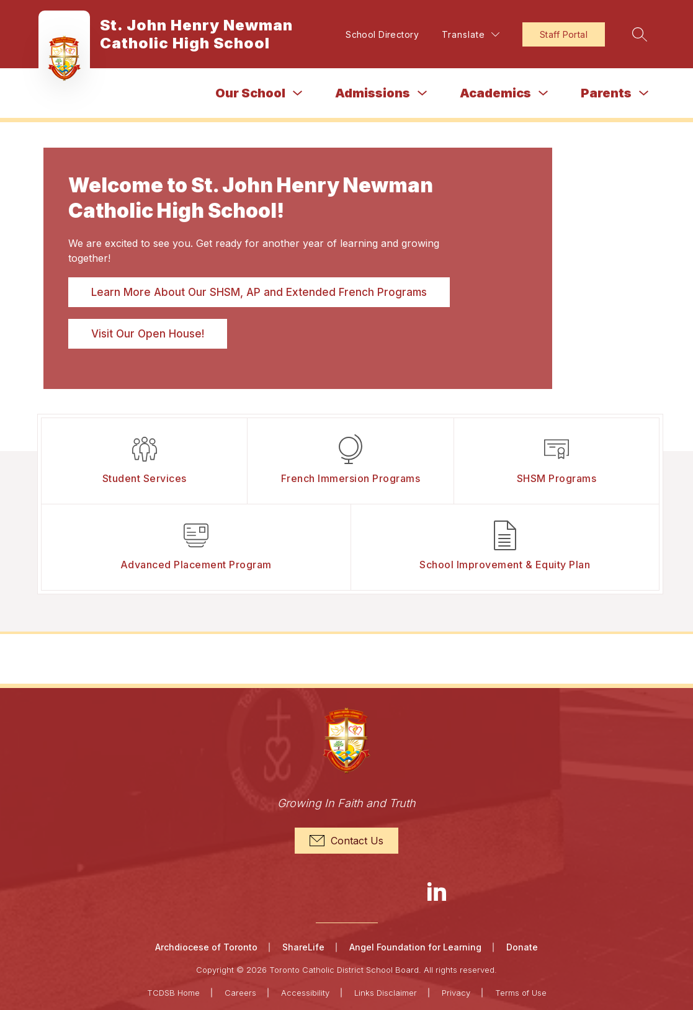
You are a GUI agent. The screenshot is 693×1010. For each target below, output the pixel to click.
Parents (606, 93)
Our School (250, 93)
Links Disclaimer (385, 993)
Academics (495, 93)
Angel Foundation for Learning (415, 947)
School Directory (381, 34)
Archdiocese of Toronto (206, 947)
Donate (522, 947)
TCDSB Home (173, 993)
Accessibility (305, 993)
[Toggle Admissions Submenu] (422, 93)
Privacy (456, 993)
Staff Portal (562, 34)
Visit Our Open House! (147, 334)
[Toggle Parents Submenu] (644, 93)
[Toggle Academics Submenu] (543, 93)
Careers (240, 993)
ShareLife (303, 947)
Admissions (372, 93)
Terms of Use (521, 993)
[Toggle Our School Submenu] (297, 93)
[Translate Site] (469, 34)
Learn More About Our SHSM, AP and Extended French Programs (259, 292)
